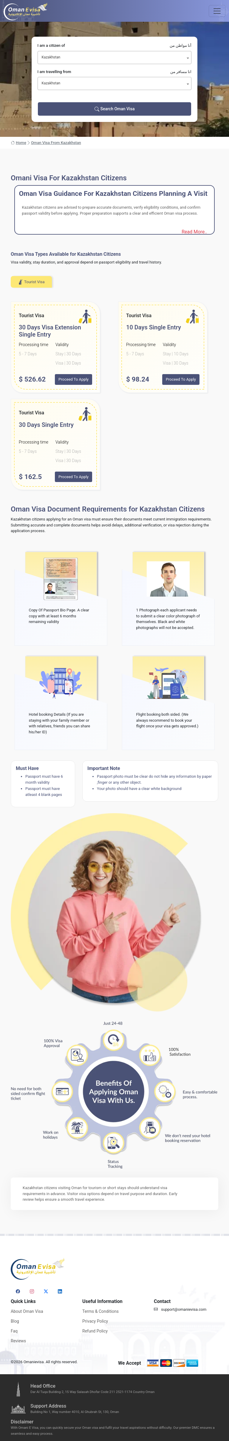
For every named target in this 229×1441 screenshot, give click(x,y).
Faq (14, 1331)
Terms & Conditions (100, 1311)
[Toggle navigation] (217, 11)
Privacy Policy (95, 1321)
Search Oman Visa (115, 108)
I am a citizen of (115, 46)
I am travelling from (115, 72)
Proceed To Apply (73, 379)
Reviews (18, 1340)
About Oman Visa (27, 1311)
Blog (15, 1321)
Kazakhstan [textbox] (51, 57)
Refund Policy (95, 1331)
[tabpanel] (114, 395)
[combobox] (115, 57)
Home (18, 143)
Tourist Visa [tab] (31, 282)
